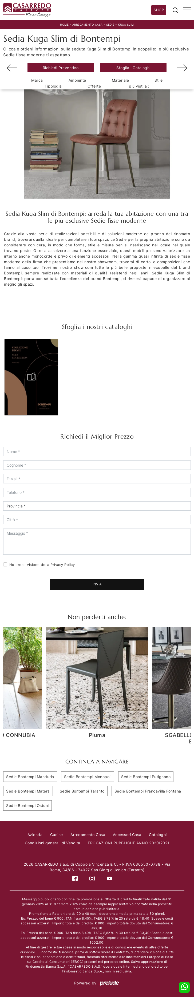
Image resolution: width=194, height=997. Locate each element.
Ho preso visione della (42, 564)
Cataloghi (158, 834)
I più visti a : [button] (137, 86)
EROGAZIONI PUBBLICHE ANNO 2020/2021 (128, 843)
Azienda (35, 834)
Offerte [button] (94, 86)
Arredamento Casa (87, 24)
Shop (159, 10)
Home (64, 24)
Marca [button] (37, 80)
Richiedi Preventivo (61, 67)
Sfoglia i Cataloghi (133, 67)
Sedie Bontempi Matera (28, 791)
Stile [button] (159, 80)
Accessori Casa (127, 834)
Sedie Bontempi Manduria (30, 776)
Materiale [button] (120, 80)
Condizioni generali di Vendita (52, 843)
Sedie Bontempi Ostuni (27, 805)
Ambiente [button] (77, 80)
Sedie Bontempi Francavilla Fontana (147, 791)
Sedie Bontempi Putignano (146, 776)
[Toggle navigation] (187, 10)
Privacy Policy (62, 564)
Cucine (56, 834)
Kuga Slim (126, 24)
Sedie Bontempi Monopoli (88, 776)
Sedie (110, 24)
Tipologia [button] (53, 86)
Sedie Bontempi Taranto (82, 791)
